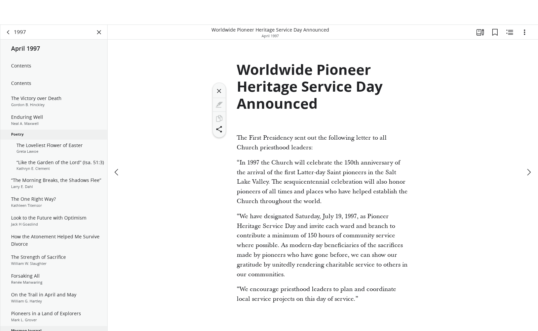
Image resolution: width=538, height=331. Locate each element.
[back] (8, 32)
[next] (528, 172)
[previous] (117, 172)
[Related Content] (509, 32)
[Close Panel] (99, 32)
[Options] (524, 32)
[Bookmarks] (495, 32)
